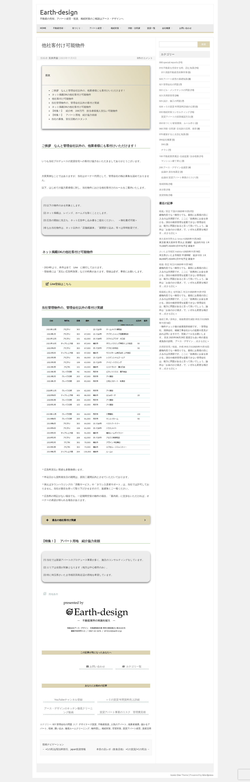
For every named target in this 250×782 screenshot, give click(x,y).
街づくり (76, 28)
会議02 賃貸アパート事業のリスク (178, 177)
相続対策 (115, 28)
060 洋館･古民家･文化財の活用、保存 (178, 128)
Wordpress (207, 775)
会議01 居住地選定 (170, 172)
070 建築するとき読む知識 (172, 134)
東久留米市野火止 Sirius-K (172, 239)
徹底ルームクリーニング (77, 728)
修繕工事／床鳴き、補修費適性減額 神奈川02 (181, 319)
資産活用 (146, 728)
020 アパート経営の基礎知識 (173, 79)
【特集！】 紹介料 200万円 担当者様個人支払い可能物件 (84, 110)
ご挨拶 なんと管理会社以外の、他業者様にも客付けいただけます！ (88, 90)
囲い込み (59, 728)
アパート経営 (95, 28)
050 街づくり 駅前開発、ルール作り (177, 123)
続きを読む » (170, 233)
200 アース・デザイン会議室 (173, 167)
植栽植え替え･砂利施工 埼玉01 (174, 292)
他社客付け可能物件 (62, 98)
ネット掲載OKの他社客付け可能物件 (71, 94)
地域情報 (163, 184)
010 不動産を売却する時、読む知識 (176, 68)
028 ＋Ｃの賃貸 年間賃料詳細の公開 (177, 106)
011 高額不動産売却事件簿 (174, 72)
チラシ (164, 150)
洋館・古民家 (134, 28)
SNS (163, 144)
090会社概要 (165, 139)
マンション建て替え (171, 161)
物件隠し (95, 728)
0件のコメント (145, 58)
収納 (50, 728)
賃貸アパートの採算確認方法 (175, 116)
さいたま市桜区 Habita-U (171, 251)
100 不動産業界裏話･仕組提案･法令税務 (179, 156)
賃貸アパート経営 (132, 728)
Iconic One (176, 775)
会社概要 (166, 28)
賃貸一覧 (151, 28)
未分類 (162, 189)
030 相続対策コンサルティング (174, 112)
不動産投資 (103, 724)
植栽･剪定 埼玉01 (168, 264)
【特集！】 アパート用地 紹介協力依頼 (74, 115)
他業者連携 (133, 724)
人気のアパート (118, 724)
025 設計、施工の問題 (170, 101)
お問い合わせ (185, 28)
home (43, 28)
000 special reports (168, 62)
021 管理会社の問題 (62, 724)
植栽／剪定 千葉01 (168, 211)
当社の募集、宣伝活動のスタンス (69, 119)
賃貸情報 (163, 195)
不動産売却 (58, 28)
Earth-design (59, 12)
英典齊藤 (53, 58)
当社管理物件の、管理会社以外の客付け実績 (75, 102)
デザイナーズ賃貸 (87, 724)
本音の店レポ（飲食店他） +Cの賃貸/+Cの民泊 (122, 749)
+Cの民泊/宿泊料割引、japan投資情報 (64, 749)
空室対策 (116, 728)
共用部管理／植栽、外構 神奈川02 (176, 346)
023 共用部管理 (166, 95)
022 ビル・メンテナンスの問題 (174, 90)
